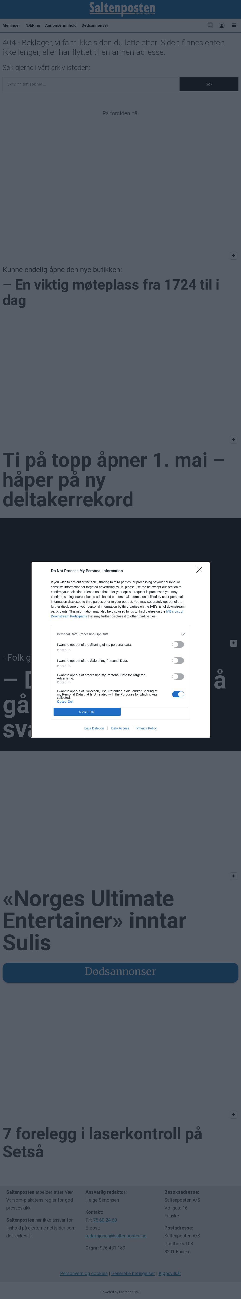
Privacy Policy (146, 728)
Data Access (120, 728)
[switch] (178, 644)
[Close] (200, 571)
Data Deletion (94, 728)
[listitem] (120, 634)
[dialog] (120, 649)
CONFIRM (87, 711)
